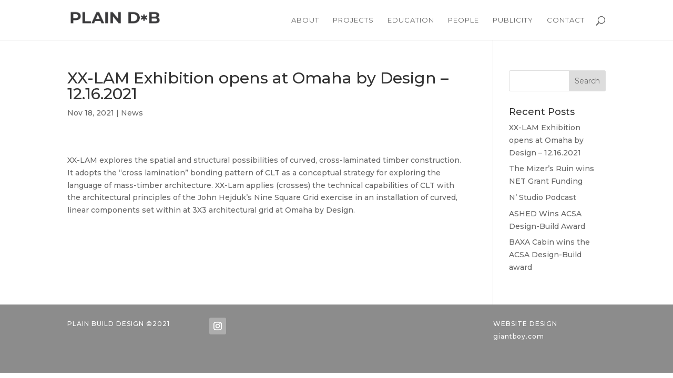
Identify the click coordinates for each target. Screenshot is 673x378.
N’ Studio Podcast (542, 197)
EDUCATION (411, 20)
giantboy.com (518, 336)
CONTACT (566, 20)
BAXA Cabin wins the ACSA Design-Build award (549, 254)
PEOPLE (463, 20)
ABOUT (305, 20)
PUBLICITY (513, 20)
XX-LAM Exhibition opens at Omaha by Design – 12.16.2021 (546, 140)
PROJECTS (353, 20)
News (132, 113)
